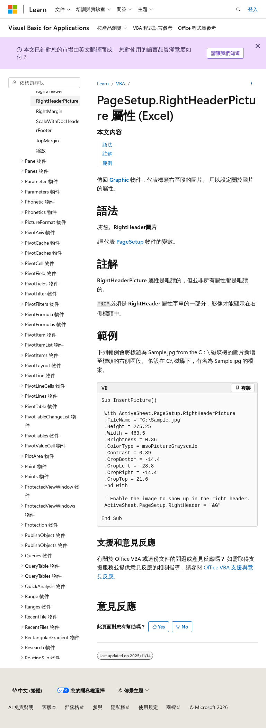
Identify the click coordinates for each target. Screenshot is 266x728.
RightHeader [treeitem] (49, 90)
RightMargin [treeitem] (49, 111)
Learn (103, 83)
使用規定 (148, 707)
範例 (107, 163)
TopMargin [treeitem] (47, 140)
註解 (107, 153)
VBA (120, 83)
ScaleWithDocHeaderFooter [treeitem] (57, 125)
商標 (171, 707)
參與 (98, 707)
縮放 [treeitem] (41, 150)
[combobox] (44, 82)
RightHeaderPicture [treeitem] (57, 100)
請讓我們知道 (225, 53)
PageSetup (130, 241)
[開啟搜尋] (238, 9)
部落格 (72, 707)
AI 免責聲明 (21, 707)
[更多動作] (252, 83)
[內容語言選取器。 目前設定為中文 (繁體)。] (27, 690)
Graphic (119, 179)
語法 (107, 144)
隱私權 (118, 707)
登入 (253, 9)
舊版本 (49, 707)
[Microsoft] (12, 9)
